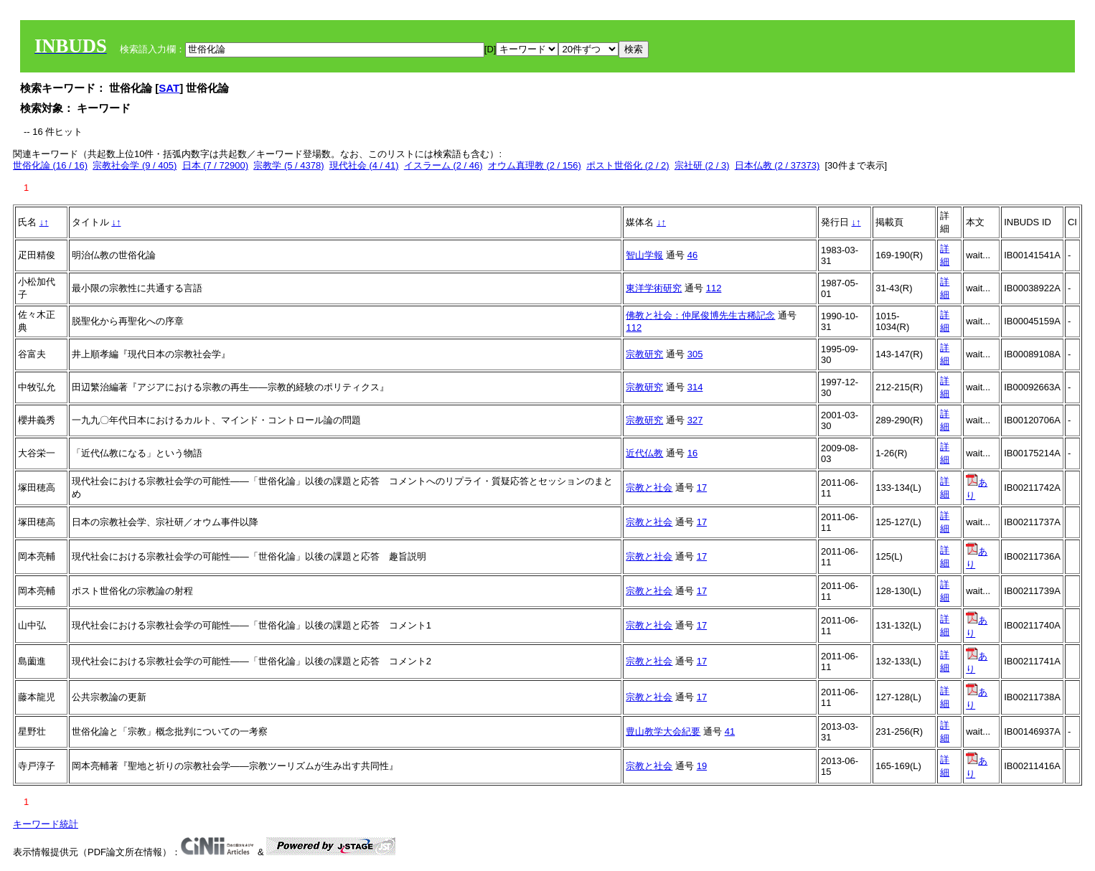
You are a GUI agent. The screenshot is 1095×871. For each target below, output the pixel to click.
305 (695, 354)
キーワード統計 (45, 824)
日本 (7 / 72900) (215, 165)
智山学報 (644, 255)
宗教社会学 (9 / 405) (135, 165)
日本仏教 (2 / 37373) (777, 165)
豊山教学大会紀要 (663, 731)
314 (695, 387)
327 (695, 420)
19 (702, 766)
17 (702, 487)
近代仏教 (644, 453)
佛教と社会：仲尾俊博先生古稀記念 (700, 315)
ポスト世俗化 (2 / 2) (627, 165)
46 (692, 255)
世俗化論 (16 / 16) (50, 165)
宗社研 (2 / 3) (702, 165)
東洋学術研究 (654, 288)
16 (692, 453)
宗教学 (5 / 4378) (288, 165)
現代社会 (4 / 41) (364, 165)
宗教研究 (644, 354)
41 (730, 731)
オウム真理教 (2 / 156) (534, 165)
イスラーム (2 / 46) (443, 165)
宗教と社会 (649, 487)
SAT (169, 88)
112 (714, 288)
